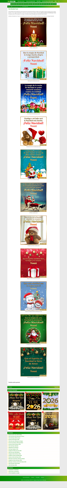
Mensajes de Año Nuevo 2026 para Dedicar (17, 458)
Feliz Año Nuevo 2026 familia (47, 1)
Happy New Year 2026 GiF (13, 447)
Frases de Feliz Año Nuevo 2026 (15, 444)
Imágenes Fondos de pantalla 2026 (15, 455)
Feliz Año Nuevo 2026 (13, 464)
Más (56, 1)
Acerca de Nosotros (26, 477)
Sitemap (42, 477)
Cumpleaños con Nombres (14, 469)
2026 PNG (38, 1)
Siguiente (56, 387)
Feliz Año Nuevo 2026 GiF (13, 445)
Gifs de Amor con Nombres (14, 471)
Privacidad (37, 477)
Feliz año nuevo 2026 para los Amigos (16, 441)
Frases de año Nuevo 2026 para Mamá (16, 442)
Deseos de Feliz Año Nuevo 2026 (15, 456)
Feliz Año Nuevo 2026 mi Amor (14, 437)
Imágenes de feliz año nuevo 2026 (15, 450)
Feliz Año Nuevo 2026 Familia (14, 463)
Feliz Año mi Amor (21, 1)
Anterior (10, 387)
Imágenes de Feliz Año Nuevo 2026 (15, 460)
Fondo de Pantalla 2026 (30, 1)
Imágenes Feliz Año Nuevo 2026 (15, 453)
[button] (11, 4)
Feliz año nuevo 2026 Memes (14, 452)
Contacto (32, 477)
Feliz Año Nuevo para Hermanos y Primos (16, 436)
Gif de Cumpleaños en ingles (14, 472)
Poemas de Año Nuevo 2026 (14, 439)
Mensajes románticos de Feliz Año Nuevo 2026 (17, 461)
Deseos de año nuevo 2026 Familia (15, 434)
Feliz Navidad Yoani (13, 9)
